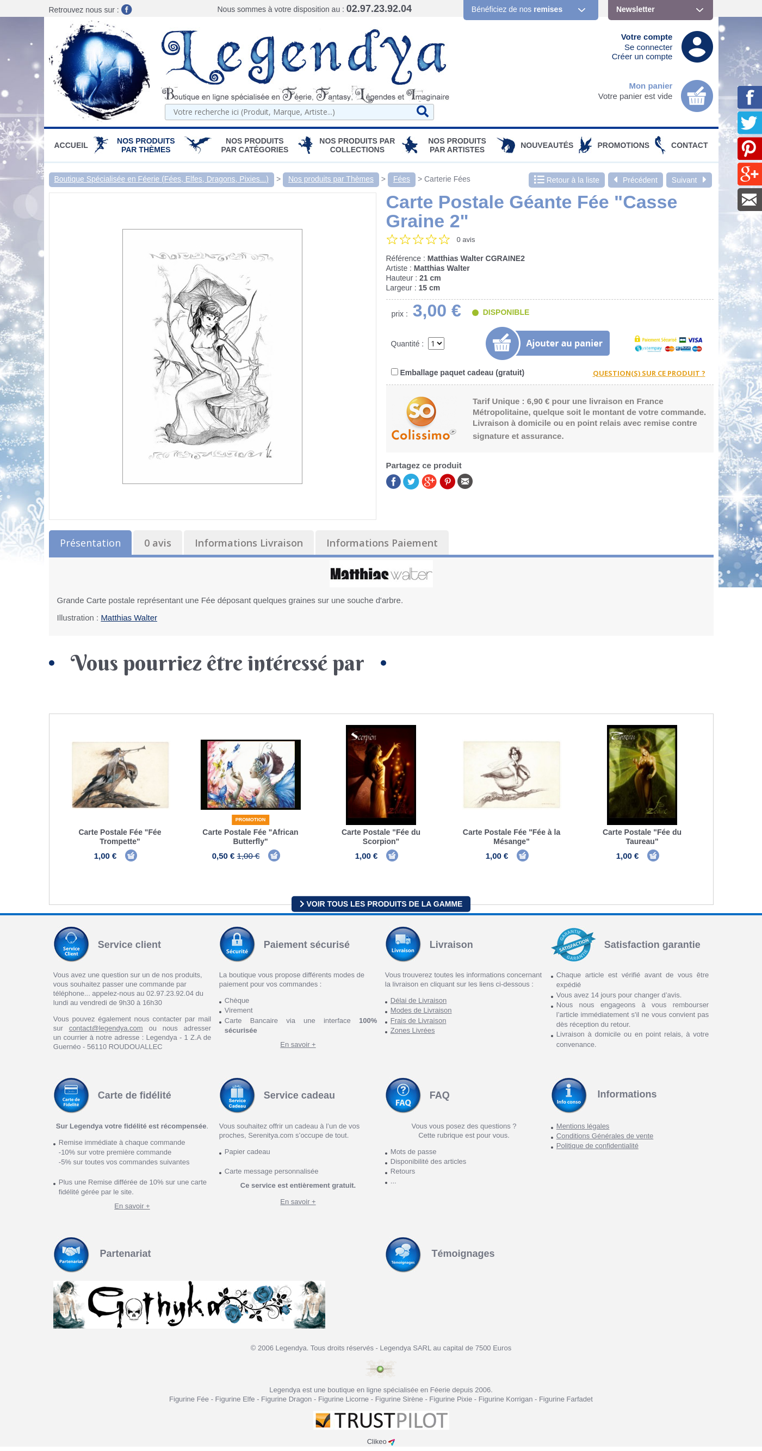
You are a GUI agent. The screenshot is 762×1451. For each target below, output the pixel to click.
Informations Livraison (249, 542)
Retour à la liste (566, 180)
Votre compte (647, 36)
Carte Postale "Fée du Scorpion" (381, 837)
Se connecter (648, 47)
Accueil (71, 145)
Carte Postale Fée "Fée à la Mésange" (511, 837)
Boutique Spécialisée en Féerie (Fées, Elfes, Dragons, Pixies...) (161, 179)
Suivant (689, 180)
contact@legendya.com (106, 1032)
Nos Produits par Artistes (457, 145)
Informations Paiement (382, 542)
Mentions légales (583, 1130)
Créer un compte (642, 56)
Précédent (636, 180)
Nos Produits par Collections (357, 145)
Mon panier (650, 85)
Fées (401, 179)
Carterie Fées (447, 179)
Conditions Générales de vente (605, 1140)
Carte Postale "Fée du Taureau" (642, 837)
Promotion (251, 819)
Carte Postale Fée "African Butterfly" (250, 837)
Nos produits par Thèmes (146, 145)
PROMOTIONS (623, 145)
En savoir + (297, 1049)
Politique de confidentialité (597, 1150)
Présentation (90, 542)
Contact (689, 145)
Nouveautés (547, 145)
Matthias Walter (129, 617)
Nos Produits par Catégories (254, 145)
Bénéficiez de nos (517, 9)
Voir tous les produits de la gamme (381, 907)
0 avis (157, 542)
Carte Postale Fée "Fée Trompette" (119, 837)
